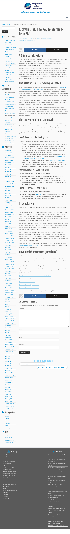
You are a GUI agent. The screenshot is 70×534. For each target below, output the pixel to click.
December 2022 (9, 236)
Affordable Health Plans (8, 457)
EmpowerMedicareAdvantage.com (29, 288)
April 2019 (8, 337)
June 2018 (8, 361)
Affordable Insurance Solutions (10, 459)
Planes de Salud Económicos (9, 484)
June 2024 (8, 193)
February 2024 (9, 202)
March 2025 (8, 174)
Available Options (7, 463)
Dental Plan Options (7, 469)
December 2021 (9, 262)
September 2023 (9, 214)
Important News (6, 480)
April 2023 (8, 226)
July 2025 (7, 167)
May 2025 (8, 169)
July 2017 (7, 387)
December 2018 (9, 347)
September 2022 (9, 243)
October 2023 (9, 212)
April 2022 (8, 254)
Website (21, 344)
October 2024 (9, 184)
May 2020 (8, 307)
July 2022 (7, 247)
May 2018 (8, 363)
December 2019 (9, 318)
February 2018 (9, 370)
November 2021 (9, 264)
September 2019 (9, 325)
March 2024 (8, 200)
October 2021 (9, 266)
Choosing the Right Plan (8, 467)
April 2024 (8, 198)
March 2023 (8, 228)
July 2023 (7, 219)
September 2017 (9, 382)
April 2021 (8, 281)
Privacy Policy (6, 486)
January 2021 (9, 288)
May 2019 (8, 335)
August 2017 (8, 385)
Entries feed (8, 438)
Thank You (5, 494)
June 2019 (8, 333)
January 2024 (9, 205)
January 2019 (9, 344)
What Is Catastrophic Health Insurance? (10, 79)
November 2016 (9, 406)
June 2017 (8, 389)
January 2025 (9, 176)
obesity (44, 38)
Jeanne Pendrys (9, 104)
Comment (22, 308)
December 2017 (9, 375)
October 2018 (9, 351)
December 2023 (9, 207)
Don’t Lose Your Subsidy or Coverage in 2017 (52, 367)
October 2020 (9, 295)
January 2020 (9, 316)
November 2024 (9, 181)
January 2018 (9, 373)
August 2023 (8, 217)
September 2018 (9, 354)
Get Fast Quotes (7, 478)
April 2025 (8, 172)
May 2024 (8, 195)
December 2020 (9, 290)
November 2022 (9, 238)
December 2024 (9, 179)
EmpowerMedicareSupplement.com (29, 285)
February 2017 (9, 399)
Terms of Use (6, 492)
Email (21, 337)
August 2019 (8, 328)
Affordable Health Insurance (9, 455)
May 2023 (8, 224)
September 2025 (9, 162)
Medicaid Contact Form (8, 482)
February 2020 (9, 314)
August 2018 (8, 356)
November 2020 (9, 292)
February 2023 (9, 231)
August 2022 (8, 245)
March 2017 (8, 396)
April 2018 (8, 366)
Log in (6, 435)
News (6, 425)
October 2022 (9, 240)
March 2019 (8, 340)
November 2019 (9, 321)
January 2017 (9, 401)
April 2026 (8, 150)
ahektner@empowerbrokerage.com (27, 40)
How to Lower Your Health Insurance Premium (10, 61)
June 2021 (8, 276)
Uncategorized (9, 428)
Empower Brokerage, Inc (31, 531)
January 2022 (9, 259)
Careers (4, 465)
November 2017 (9, 377)
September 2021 (9, 269)
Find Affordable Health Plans (9, 473)
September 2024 (9, 186)
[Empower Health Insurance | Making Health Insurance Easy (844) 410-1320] (35, 5)
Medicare (7, 423)
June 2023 (8, 221)
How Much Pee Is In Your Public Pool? (33, 364)
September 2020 (9, 297)
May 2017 (8, 392)
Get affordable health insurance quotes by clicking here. (35, 276)
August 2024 (8, 188)
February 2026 (9, 155)
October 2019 (9, 323)
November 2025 (9, 158)
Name (21, 330)
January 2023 (9, 233)
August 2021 (8, 271)
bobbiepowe (8, 125)
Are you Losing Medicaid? (9, 461)
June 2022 (8, 250)
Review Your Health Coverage (10, 490)
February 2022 (9, 257)
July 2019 (7, 330)
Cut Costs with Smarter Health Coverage (57, 508)
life (6, 421)
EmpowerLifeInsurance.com (27, 282)
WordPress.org (9, 442)
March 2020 (8, 311)
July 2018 (7, 359)
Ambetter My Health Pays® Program (8, 120)
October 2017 (9, 380)
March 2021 (8, 283)
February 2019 (9, 342)
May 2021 (8, 278)
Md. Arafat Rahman (10, 134)
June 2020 (8, 304)
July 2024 (7, 191)
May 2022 (8, 252)
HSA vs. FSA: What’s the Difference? (57, 485)
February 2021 (9, 285)
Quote (4, 488)
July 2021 (7, 273)
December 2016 (9, 403)
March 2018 (8, 368)
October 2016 (9, 408)
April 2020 (8, 309)
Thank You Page (7, 499)
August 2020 (8, 299)
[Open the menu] (67, 17)
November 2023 (9, 210)
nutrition (39, 38)
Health (8, 24)
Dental (7, 416)
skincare (49, 38)
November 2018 (9, 349)
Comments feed (9, 440)
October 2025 (9, 160)
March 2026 (8, 153)
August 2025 (8, 165)
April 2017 (8, 394)
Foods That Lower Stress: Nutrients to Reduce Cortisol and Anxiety (9, 70)
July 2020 (7, 302)
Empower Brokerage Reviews (9, 471)
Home (3, 24)
